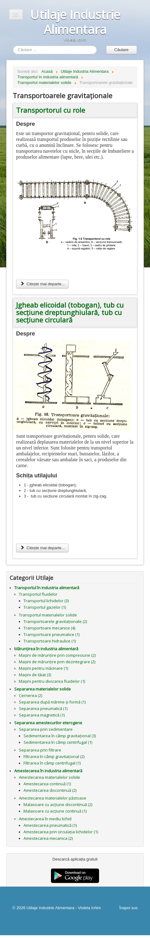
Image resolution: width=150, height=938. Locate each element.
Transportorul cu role (50, 110)
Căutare (121, 49)
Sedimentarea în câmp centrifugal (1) (58, 742)
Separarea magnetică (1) (42, 715)
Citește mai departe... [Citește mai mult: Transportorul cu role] (42, 284)
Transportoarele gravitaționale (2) (55, 621)
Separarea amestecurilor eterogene (48, 722)
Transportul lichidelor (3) (46, 600)
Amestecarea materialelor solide (49, 777)
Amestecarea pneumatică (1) (50, 825)
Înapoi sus (128, 907)
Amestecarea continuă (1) (47, 784)
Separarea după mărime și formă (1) (52, 702)
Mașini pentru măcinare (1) (43, 668)
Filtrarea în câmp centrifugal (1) (52, 763)
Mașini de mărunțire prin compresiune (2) (57, 655)
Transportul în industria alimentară (46, 587)
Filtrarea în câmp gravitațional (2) (54, 756)
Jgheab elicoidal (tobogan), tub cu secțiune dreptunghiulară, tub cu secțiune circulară (70, 312)
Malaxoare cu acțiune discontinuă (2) (58, 804)
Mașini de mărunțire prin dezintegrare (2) (57, 661)
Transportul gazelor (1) (45, 607)
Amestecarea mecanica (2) (48, 838)
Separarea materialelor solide (42, 689)
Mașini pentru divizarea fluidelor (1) (52, 681)
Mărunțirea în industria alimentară (46, 648)
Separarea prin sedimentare (46, 729)
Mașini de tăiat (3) (35, 674)
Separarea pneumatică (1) (43, 708)
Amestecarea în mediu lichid (45, 819)
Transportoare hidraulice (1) (50, 641)
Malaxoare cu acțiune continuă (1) (55, 811)
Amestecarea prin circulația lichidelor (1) (61, 832)
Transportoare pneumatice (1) (51, 634)
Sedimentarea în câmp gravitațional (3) (60, 736)
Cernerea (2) (30, 695)
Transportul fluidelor (38, 594)
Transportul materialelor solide (48, 615)
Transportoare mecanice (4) (49, 628)
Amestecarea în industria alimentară (48, 771)
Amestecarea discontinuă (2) (50, 790)
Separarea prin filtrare (40, 750)
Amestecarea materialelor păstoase (52, 798)
